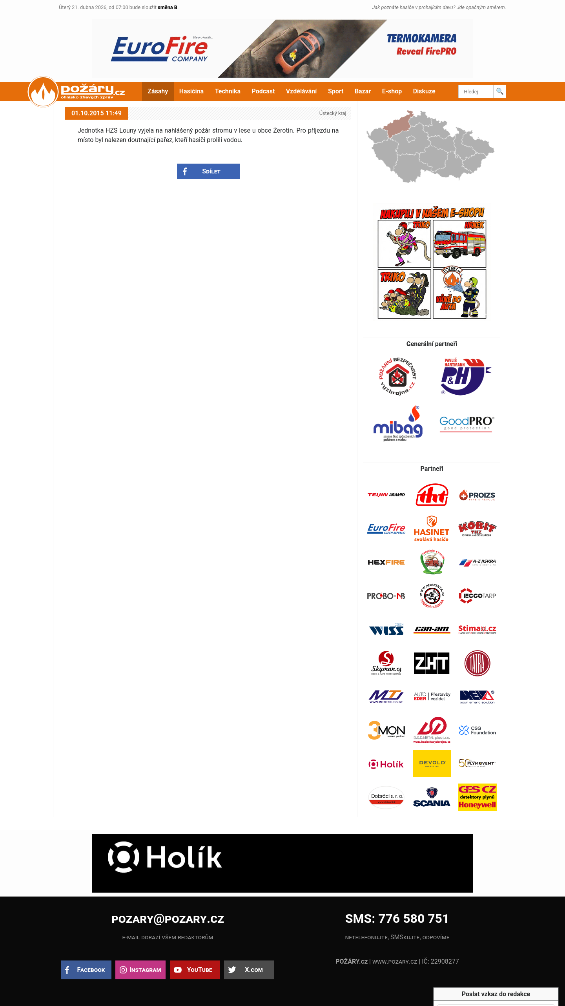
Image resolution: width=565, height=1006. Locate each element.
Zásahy (158, 91)
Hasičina (191, 91)
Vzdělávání (301, 91)
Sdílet (211, 171)
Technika (228, 91)
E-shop (392, 91)
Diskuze (424, 91)
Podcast (263, 91)
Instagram (145, 969)
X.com (253, 969)
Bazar (363, 91)
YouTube (199, 969)
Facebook (91, 969)
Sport (336, 91)
